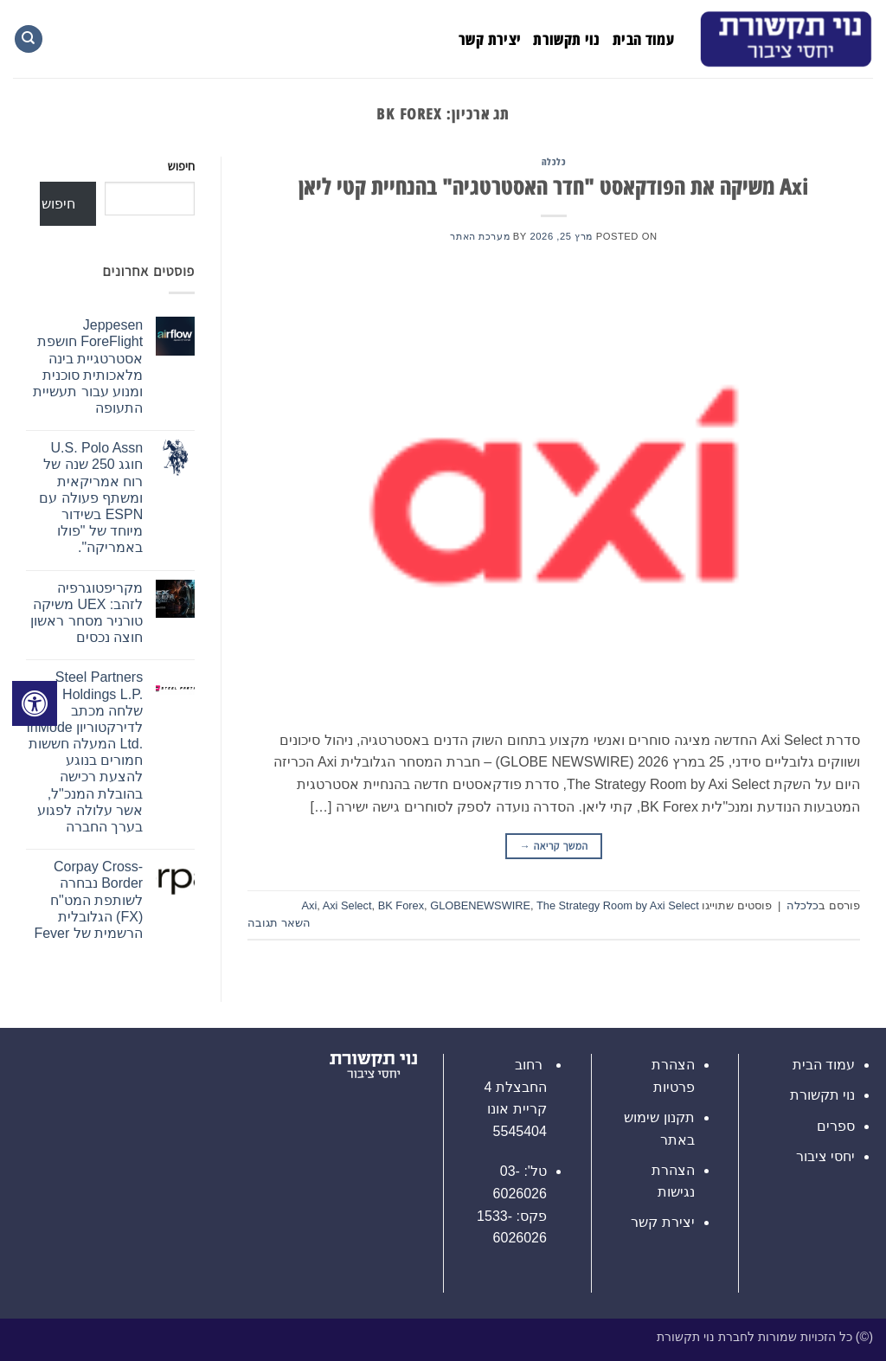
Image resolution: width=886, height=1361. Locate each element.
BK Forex (401, 905)
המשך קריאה (554, 846)
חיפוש (181, 166)
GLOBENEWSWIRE (480, 905)
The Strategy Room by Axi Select (617, 905)
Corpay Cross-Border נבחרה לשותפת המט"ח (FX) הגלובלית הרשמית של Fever (88, 900)
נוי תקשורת (566, 39)
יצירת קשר (490, 39)
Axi (309, 905)
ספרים (836, 1126)
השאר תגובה (279, 922)
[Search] (28, 39)
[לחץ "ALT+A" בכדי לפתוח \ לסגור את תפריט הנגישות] (34, 703)
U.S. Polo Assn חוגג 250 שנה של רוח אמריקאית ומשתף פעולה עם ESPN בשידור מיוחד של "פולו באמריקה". (91, 497)
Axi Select (347, 905)
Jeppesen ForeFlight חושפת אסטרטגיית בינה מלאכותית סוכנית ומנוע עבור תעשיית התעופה (88, 366)
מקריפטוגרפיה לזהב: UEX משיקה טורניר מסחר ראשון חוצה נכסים (86, 613)
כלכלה (554, 161)
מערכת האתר (480, 236)
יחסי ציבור (825, 1156)
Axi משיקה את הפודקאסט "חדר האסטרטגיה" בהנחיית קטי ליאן (554, 186)
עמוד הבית (643, 39)
